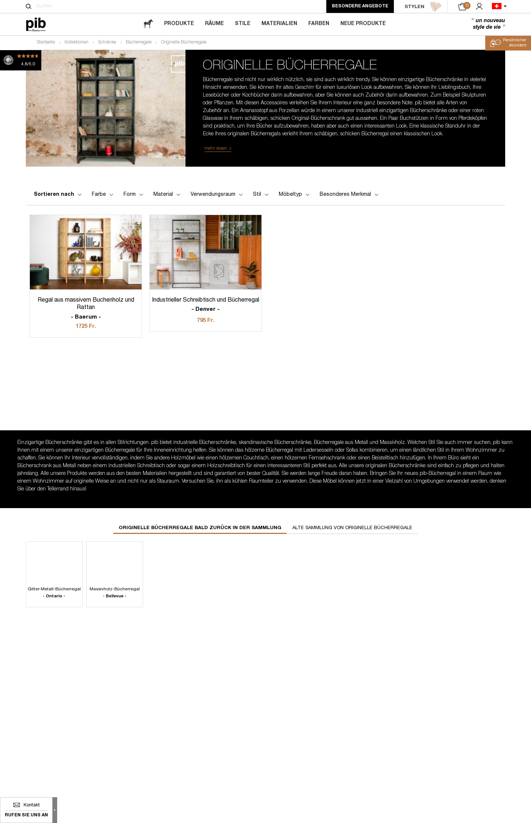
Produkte (179, 24)
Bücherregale (139, 43)
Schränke (107, 43)
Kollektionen (76, 43)
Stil (261, 195)
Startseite (46, 43)
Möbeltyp (295, 195)
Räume (214, 24)
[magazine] (148, 24)
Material (167, 195)
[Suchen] (28, 6)
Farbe (103, 195)
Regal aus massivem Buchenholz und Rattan (86, 310)
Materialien (279, 24)
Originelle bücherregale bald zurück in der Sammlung (200, 529)
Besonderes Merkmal (350, 195)
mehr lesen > (218, 149)
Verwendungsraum (217, 195)
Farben (318, 24)
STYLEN (423, 6)
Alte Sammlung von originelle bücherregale (352, 529)
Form (134, 195)
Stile (242, 24)
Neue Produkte (363, 24)
